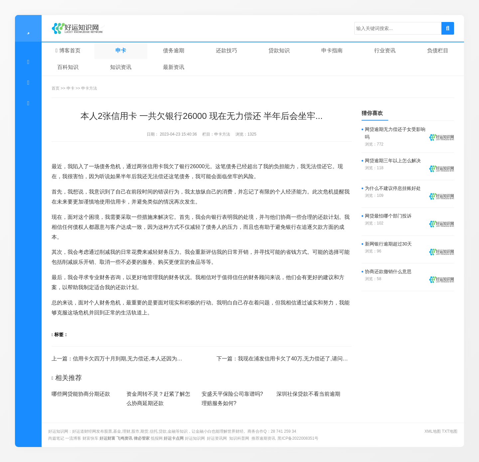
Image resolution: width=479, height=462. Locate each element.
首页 (56, 88)
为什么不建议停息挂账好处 (393, 188)
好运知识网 (195, 438)
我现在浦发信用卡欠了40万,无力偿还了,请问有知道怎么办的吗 (311, 358)
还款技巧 (226, 50)
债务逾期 (173, 50)
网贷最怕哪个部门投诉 (388, 216)
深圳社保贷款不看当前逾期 (308, 394)
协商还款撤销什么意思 (388, 271)
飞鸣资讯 (124, 438)
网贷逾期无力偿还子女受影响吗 (395, 133)
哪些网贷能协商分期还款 (81, 394)
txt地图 (449, 431)
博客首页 (68, 50)
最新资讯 (173, 67)
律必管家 (142, 438)
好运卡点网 (174, 438)
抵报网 (157, 438)
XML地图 (432, 431)
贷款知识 (279, 50)
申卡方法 (89, 88)
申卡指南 (332, 50)
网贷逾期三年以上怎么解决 (393, 160)
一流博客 (73, 438)
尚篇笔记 (56, 438)
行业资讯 (385, 50)
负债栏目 (437, 50)
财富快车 (90, 438)
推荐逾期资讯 (263, 438)
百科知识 (68, 67)
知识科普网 (239, 438)
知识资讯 (120, 67)
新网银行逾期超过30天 (388, 243)
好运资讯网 (217, 438)
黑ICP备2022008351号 (297, 438)
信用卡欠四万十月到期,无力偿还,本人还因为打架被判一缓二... (146, 358)
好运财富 (107, 438)
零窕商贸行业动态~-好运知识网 (83, 28)
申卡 (120, 50)
